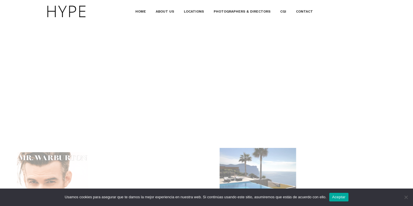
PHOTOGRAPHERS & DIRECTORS (242, 11)
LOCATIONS (194, 11)
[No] (406, 197)
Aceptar (339, 197)
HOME (140, 11)
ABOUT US (165, 11)
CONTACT (304, 11)
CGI (283, 11)
